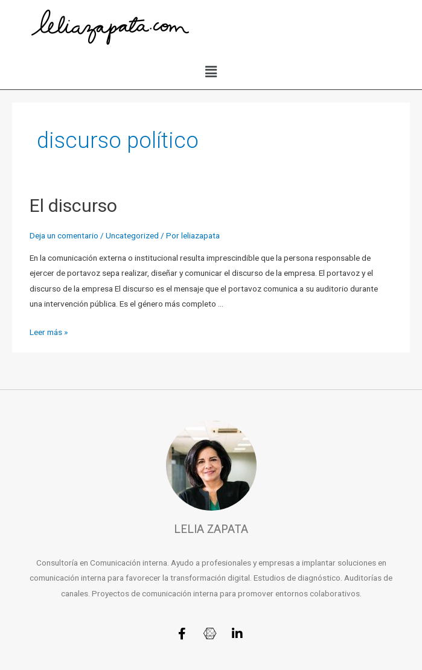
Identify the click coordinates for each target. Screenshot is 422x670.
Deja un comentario (64, 235)
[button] (210, 71)
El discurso (73, 205)
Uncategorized (132, 235)
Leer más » (49, 332)
